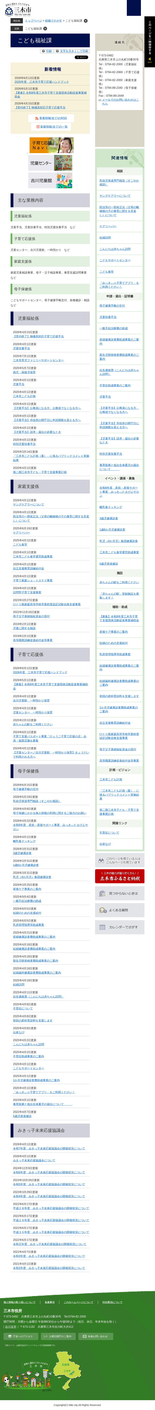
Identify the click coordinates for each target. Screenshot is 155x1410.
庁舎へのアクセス (23, 1336)
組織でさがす (53, 20)
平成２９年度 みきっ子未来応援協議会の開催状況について (51, 1220)
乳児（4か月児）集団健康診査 (32, 877)
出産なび (18, 1032)
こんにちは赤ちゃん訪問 (28, 1044)
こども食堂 (20, 544)
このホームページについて (78, 1302)
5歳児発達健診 (22, 1116)
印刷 (49, 51)
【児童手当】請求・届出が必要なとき (37, 432)
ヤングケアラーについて (28, 504)
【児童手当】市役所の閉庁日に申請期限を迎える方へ (47, 420)
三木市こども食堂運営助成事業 (32, 556)
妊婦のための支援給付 (27, 912)
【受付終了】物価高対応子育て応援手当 (40, 107)
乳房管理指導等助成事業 (28, 924)
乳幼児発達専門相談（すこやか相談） (37, 801)
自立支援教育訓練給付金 (28, 568)
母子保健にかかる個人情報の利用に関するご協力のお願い (49, 813)
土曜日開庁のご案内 (60, 1336)
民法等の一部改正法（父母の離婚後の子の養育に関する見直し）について (119, 211)
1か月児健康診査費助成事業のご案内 (36, 1080)
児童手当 (18, 384)
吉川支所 (10, 1326)
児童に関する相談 (24, 628)
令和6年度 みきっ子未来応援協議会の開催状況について (49, 1172)
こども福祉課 (33, 28)
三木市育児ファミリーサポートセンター (38, 360)
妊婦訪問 (18, 984)
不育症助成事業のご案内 (28, 1056)
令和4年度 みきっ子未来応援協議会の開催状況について (49, 1196)
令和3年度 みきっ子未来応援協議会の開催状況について (49, 1256)
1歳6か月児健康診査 (26, 865)
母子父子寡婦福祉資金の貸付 (31, 616)
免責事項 (50, 1302)
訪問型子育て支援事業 (27, 592)
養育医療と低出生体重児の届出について (42, 1104)
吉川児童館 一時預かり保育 (31, 700)
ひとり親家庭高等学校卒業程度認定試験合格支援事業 (47, 604)
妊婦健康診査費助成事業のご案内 (34, 948)
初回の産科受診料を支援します (32, 1020)
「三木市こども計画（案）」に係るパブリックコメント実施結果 (119, 794)
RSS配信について (113, 1302)
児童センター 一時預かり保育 (32, 712)
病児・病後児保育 (24, 372)
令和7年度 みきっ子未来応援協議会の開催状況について (49, 1148)
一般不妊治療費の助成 (27, 900)
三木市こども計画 (24, 396)
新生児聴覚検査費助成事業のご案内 (35, 960)
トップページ (33, 20)
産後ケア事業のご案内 (27, 888)
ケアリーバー (21, 532)
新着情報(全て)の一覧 (54, 126)
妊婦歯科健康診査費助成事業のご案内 (37, 972)
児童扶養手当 (21, 348)
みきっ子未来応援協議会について (34, 1160)
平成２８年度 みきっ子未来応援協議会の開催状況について (51, 1208)
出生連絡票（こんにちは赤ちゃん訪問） (38, 996)
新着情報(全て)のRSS (53, 118)
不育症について (23, 1008)
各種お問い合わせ (98, 1336)
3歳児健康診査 (22, 853)
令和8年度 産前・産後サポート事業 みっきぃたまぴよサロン (119, 491)
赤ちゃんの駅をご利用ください (32, 724)
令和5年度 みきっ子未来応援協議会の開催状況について (49, 1184)
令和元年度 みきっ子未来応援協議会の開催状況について (49, 1244)
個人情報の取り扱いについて (20, 1302)
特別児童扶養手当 (24, 444)
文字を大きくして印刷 (74, 51)
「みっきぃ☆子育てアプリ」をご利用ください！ (44, 1092)
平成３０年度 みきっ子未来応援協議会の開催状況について (51, 1232)
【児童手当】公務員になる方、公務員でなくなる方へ (47, 408)
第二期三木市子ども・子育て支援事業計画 (40, 472)
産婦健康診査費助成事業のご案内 (34, 936)
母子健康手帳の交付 (25, 789)
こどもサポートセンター (28, 1068)
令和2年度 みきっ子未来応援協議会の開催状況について (49, 1268)
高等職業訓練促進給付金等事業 (32, 640)
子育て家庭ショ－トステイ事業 (32, 580)
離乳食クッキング (24, 841)
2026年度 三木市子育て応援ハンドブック (42, 81)
